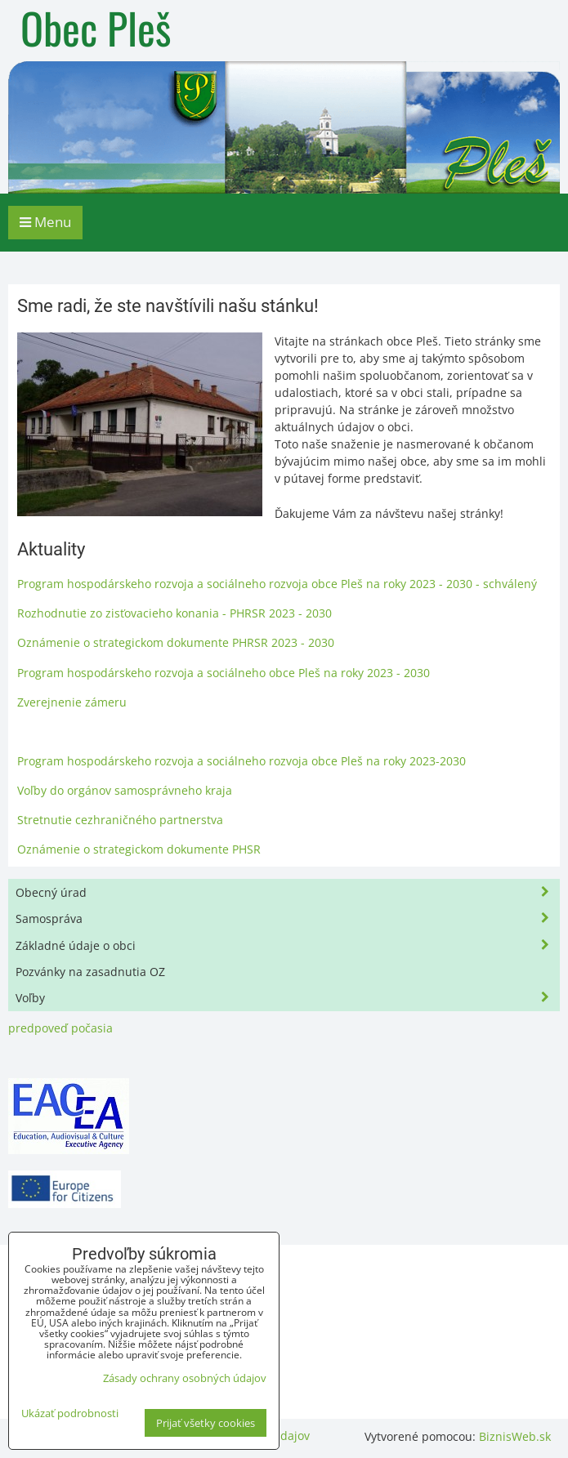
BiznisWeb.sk (515, 1436)
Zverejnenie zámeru (72, 702)
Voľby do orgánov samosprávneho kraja (124, 790)
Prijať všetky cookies (205, 1423)
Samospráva (287, 918)
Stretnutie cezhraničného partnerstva (120, 819)
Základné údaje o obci (287, 945)
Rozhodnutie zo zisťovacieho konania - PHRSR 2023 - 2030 (174, 613)
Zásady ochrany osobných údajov (184, 1378)
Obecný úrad (287, 892)
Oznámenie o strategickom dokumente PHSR (139, 849)
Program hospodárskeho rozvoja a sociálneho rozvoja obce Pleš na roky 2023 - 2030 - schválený (277, 583)
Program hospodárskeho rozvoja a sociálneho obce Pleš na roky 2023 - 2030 (223, 672)
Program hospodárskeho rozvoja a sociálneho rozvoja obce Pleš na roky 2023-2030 (241, 761)
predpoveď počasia (60, 1028)
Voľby (287, 997)
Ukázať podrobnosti (70, 1413)
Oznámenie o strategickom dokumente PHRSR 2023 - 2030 (175, 642)
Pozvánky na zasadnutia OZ (90, 971)
